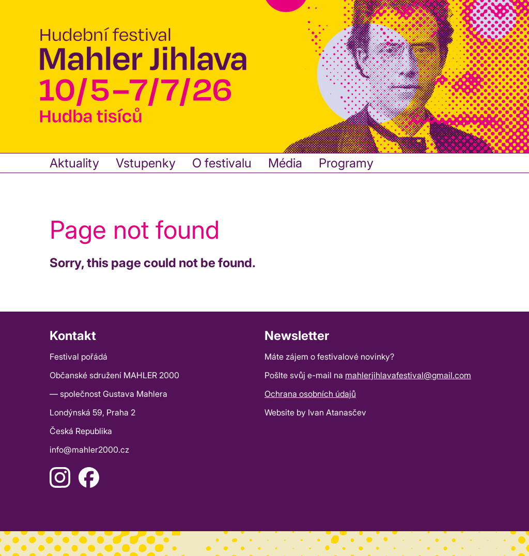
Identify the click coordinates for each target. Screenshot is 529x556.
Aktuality (74, 163)
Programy (346, 163)
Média (285, 163)
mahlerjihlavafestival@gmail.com (408, 375)
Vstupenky (146, 163)
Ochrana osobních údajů (310, 394)
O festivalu (222, 163)
